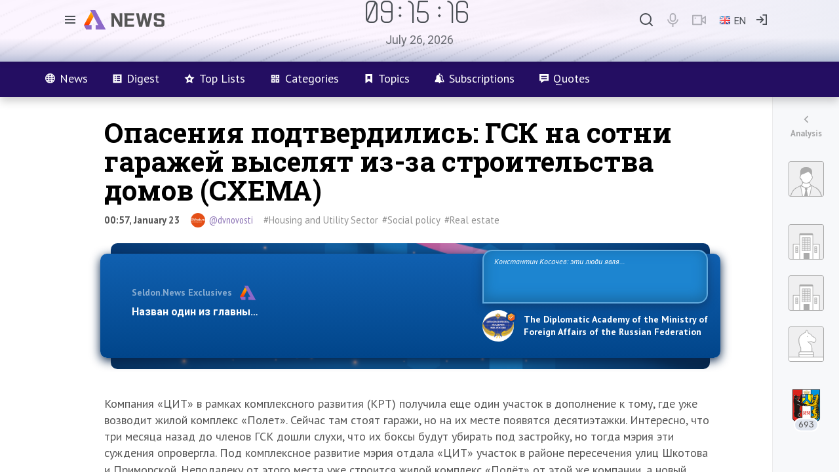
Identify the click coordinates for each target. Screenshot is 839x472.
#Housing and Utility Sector (320, 220)
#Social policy (411, 220)
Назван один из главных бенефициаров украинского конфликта (296, 311)
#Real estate (471, 220)
